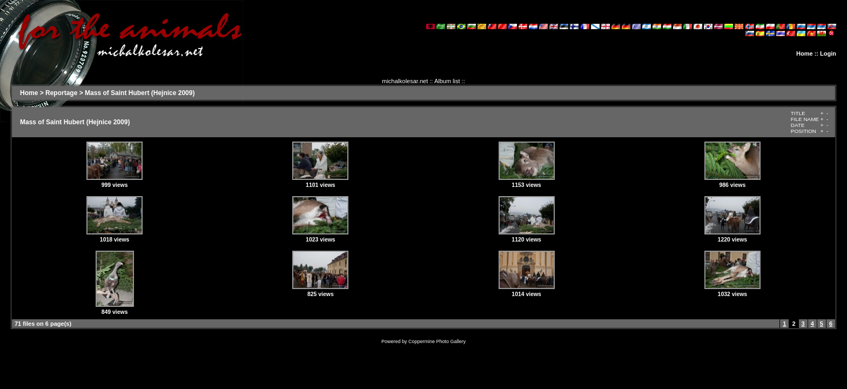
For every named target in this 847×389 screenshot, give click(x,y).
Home (804, 53)
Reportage (61, 93)
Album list (447, 81)
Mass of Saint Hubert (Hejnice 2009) (139, 93)
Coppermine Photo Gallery (437, 341)
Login (828, 53)
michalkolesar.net (405, 81)
